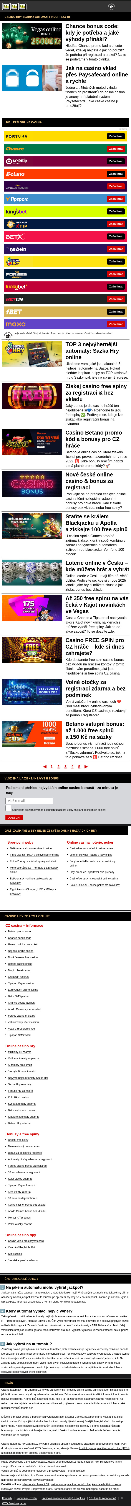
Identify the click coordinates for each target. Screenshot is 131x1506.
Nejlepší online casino (20, 950)
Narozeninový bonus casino (24, 1146)
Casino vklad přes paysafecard (26, 1241)
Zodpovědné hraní (49, 1452)
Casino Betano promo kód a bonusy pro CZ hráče (94, 439)
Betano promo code (19, 931)
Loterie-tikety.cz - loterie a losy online (91, 854)
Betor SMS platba (18, 996)
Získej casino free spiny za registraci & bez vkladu (96, 392)
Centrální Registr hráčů (21, 1247)
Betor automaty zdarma (21, 1110)
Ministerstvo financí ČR (35, 1484)
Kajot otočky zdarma (20, 1178)
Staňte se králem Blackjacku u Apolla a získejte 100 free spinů (97, 522)
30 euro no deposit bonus (22, 1198)
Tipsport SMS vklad (19, 1035)
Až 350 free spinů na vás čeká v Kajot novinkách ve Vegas (97, 604)
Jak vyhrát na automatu (21, 1071)
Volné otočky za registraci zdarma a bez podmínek (96, 688)
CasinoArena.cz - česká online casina (91, 848)
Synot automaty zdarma (22, 1103)
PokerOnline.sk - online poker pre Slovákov (95, 885)
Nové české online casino (23, 957)
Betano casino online (20, 963)
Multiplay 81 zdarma (19, 1052)
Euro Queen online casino (23, 989)
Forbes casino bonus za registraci (27, 1165)
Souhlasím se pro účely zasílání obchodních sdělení (59, 809)
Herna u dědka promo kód (23, 944)
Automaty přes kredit (20, 1064)
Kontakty (7, 1498)
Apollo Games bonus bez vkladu (26, 1211)
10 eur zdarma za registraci (24, 1172)
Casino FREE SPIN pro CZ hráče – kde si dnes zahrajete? (95, 646)
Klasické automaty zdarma (23, 1116)
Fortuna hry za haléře (20, 1090)
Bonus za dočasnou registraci (25, 1152)
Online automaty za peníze (23, 1058)
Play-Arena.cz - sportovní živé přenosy (92, 872)
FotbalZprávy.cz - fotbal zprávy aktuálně (33, 861)
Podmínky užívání (27, 1498)
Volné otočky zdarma (20, 1224)
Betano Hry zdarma (19, 1123)
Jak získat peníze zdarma (23, 1260)
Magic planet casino (19, 970)
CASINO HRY (13, 17)
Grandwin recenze (18, 976)
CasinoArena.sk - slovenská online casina (94, 878)
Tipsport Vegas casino (21, 983)
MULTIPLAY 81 (60, 17)
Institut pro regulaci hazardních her (71, 1484)
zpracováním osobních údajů (45, 809)
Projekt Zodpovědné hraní (37, 1488)
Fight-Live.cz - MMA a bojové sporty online (34, 854)
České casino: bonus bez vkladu (26, 1204)
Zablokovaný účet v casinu (23, 1022)
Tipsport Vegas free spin (22, 1185)
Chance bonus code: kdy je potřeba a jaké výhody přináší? (92, 32)
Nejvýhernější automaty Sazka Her (28, 1077)
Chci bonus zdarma (19, 1191)
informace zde (76, 1470)
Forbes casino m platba (21, 1015)
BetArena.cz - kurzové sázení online (31, 848)
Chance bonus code (19, 937)
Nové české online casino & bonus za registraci (89, 480)
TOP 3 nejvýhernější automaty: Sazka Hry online (92, 350)
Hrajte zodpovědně (12, 1461)
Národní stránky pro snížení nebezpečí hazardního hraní (86, 1488)
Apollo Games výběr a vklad (24, 1009)
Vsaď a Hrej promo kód (21, 1028)
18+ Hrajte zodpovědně (102, 1498)
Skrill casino (15, 1253)
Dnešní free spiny (18, 1139)
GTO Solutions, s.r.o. (14, 1503)
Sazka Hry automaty (20, 1084)
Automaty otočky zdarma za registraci (29, 1159)
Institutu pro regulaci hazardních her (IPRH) (104, 1448)
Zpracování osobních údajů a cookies (63, 1498)
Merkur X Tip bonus (19, 1217)
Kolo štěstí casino (18, 1097)
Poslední (87, 766)
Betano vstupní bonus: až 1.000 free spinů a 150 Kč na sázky (95, 730)
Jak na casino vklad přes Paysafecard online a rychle (97, 74)
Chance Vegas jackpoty (21, 1002)
